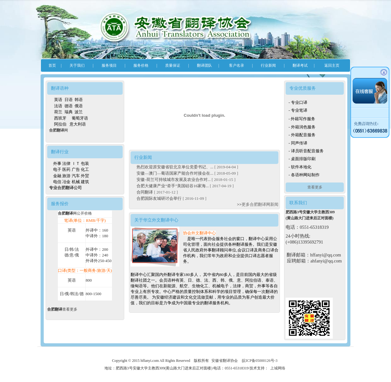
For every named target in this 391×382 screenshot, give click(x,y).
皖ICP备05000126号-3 (259, 360)
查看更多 (69, 309)
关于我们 (77, 65)
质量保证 (172, 65)
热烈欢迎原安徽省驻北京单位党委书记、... (175, 167)
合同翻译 (145, 192)
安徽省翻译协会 (224, 360)
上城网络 (277, 368)
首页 (52, 65)
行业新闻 (268, 65)
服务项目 (109, 65)
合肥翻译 (56, 130)
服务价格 (140, 65)
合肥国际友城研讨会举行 (159, 198)
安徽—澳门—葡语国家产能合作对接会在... (175, 173)
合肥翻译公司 (69, 187)
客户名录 (236, 65)
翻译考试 (300, 65)
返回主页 (331, 65)
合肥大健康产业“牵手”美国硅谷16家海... (173, 185)
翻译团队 (204, 65)
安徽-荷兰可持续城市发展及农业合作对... (174, 179)
